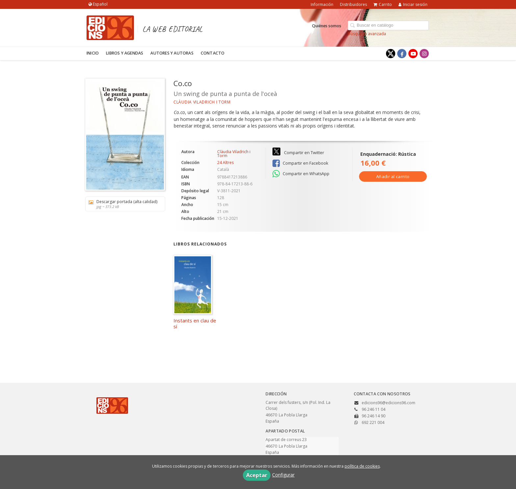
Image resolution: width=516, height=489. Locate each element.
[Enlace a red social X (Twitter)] (390, 53)
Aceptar (256, 475)
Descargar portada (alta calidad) (123, 204)
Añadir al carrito (392, 176)
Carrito (383, 4)
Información (322, 4)
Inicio (93, 53)
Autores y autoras (171, 53)
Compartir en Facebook (300, 163)
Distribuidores (353, 4)
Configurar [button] (283, 475)
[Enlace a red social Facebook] (401, 53)
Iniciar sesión (413, 4)
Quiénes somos (326, 26)
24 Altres (225, 163)
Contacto (213, 53)
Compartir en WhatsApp (300, 174)
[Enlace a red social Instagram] (424, 53)
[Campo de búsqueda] (388, 25)
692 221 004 (373, 422)
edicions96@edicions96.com (388, 403)
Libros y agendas (124, 53)
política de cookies (362, 466)
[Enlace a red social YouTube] (413, 53)
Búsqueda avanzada (367, 33)
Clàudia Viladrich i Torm (202, 102)
